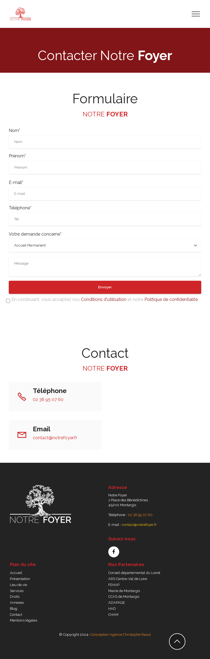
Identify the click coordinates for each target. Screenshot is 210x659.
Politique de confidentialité (171, 299)
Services (17, 591)
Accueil (16, 573)
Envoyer (105, 287)
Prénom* (17, 156)
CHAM (113, 615)
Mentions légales (23, 620)
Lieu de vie (18, 585)
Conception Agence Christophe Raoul (121, 634)
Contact (16, 615)
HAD (112, 609)
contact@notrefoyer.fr (55, 437)
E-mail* (16, 182)
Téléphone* (20, 207)
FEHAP (113, 585)
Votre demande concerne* (35, 234)
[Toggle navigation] (196, 14)
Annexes (17, 603)
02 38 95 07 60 (48, 399)
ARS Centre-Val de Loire (127, 579)
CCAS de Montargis (123, 596)
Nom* (14, 130)
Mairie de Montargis (124, 591)
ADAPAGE (116, 603)
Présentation (20, 579)
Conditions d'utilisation (103, 299)
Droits (14, 596)
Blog (13, 609)
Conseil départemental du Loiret (134, 573)
